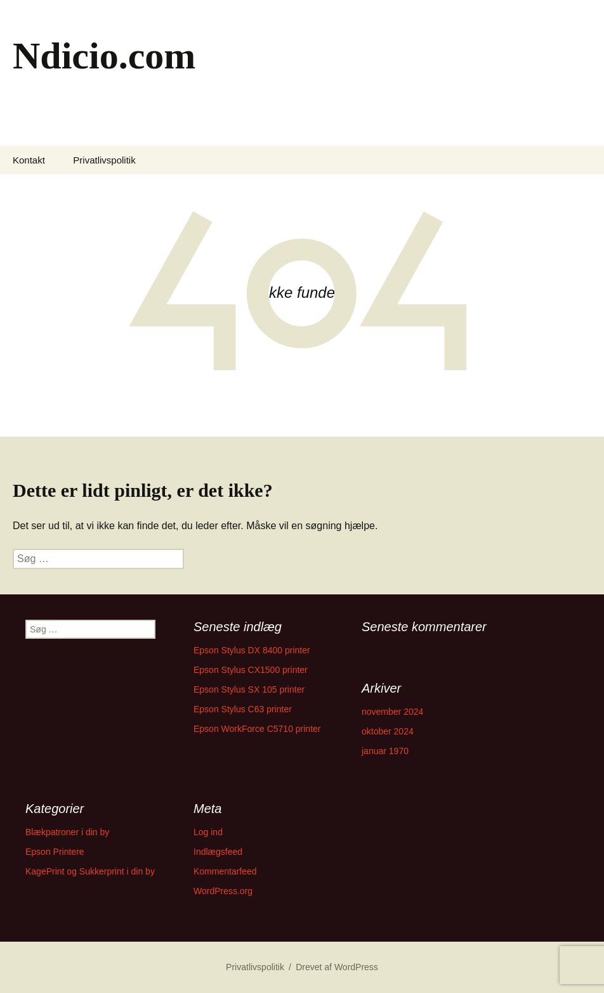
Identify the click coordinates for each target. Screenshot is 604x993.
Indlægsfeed (218, 852)
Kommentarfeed (225, 871)
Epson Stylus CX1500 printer (251, 670)
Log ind (208, 832)
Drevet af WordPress (337, 967)
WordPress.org (223, 891)
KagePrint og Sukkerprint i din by (90, 871)
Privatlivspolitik (104, 160)
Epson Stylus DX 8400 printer (252, 650)
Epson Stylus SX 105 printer (249, 689)
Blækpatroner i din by (67, 832)
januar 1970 (385, 751)
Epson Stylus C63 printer (243, 709)
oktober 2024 (388, 731)
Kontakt (29, 160)
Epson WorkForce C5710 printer (257, 729)
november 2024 (392, 712)
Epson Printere (54, 852)
